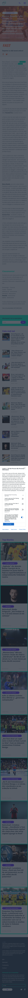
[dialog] (14, 499)
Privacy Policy (22, 529)
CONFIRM (8, 524)
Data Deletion (5, 529)
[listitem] (14, 495)
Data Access (14, 529)
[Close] (25, 468)
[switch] (22, 499)
